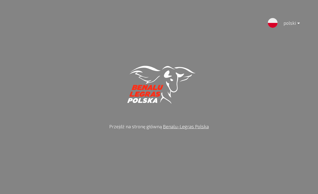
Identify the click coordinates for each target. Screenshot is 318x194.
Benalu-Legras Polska (186, 126)
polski (287, 24)
